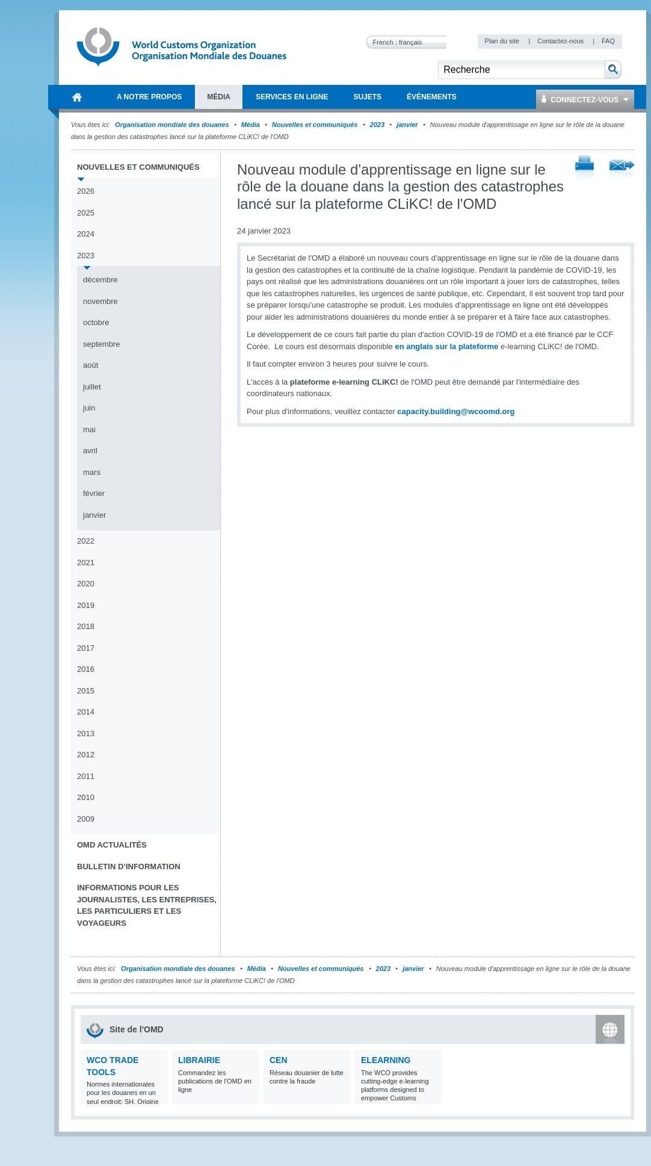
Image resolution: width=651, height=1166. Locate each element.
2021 (85, 562)
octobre (96, 322)
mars (91, 472)
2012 (85, 754)
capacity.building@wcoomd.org (455, 411)
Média (250, 124)
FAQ (608, 41)
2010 (85, 797)
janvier (407, 124)
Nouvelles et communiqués (314, 124)
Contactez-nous (561, 41)
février (94, 493)
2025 (85, 212)
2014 (85, 711)
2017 (85, 648)
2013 (85, 733)
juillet (92, 386)
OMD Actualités (112, 844)
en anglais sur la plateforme (446, 346)
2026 (85, 191)
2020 (85, 583)
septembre (101, 344)
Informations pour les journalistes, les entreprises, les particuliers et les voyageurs (147, 905)
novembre (100, 301)
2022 (85, 540)
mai (89, 429)
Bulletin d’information (128, 866)
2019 (85, 605)
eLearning (385, 1060)
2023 (377, 124)
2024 (85, 233)
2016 (85, 669)
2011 (85, 776)
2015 (85, 690)
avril (90, 450)
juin (89, 407)
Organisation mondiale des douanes (172, 124)
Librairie (199, 1060)
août (90, 365)
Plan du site (503, 41)
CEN (279, 1060)
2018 (85, 626)
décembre (100, 279)
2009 (85, 818)
